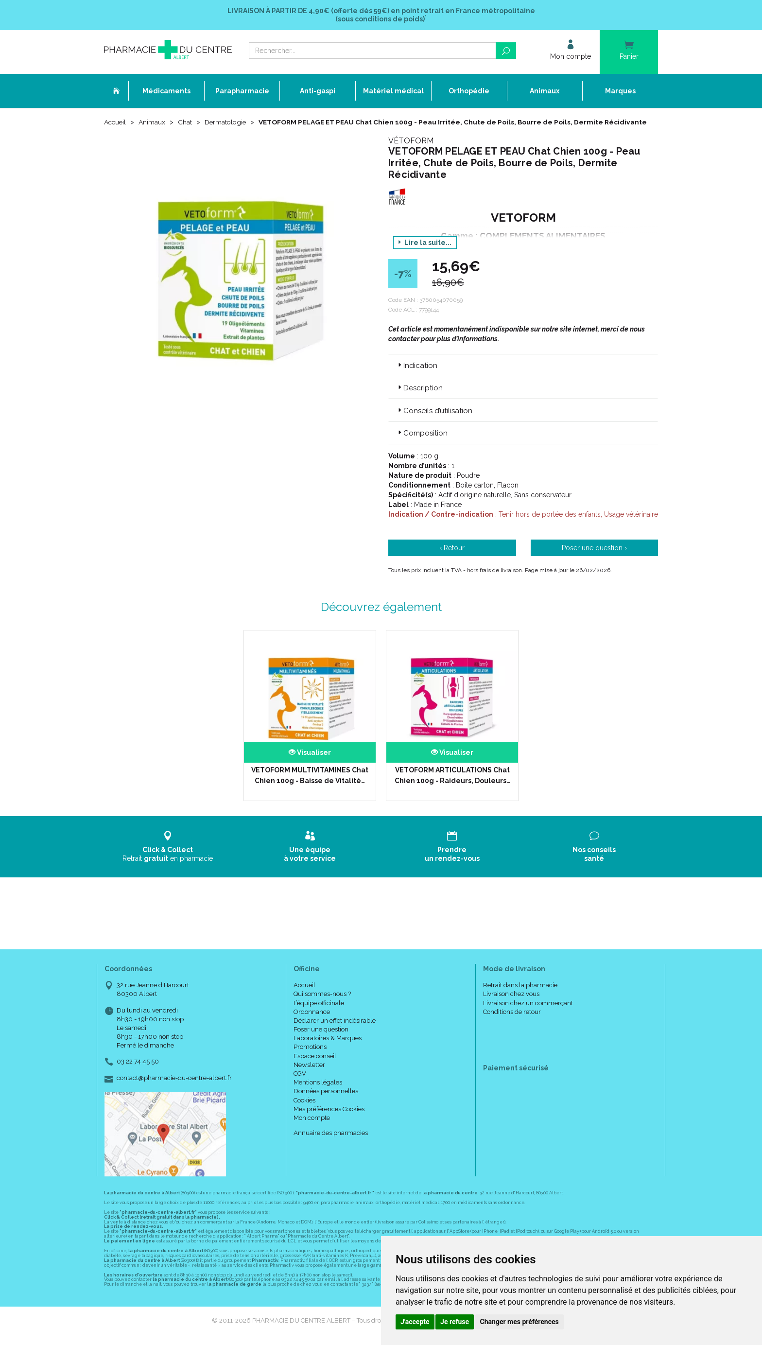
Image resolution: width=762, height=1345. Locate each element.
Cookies (304, 1110)
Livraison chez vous (511, 1004)
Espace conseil (315, 1065)
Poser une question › (594, 557)
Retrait (168, 856)
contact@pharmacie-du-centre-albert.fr (174, 1087)
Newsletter (309, 1074)
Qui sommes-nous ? (322, 1004)
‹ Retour (452, 557)
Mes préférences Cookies (329, 1118)
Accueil (115, 122)
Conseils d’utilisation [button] (434, 420)
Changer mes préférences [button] (519, 1322)
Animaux (153, 122)
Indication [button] (416, 375)
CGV (300, 1083)
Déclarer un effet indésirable (335, 1030)
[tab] (523, 374)
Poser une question (321, 1039)
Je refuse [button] (454, 1322)
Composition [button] (422, 442)
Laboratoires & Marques (328, 1048)
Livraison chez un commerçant (528, 1012)
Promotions (310, 1057)
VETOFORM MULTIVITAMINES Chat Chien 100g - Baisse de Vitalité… (309, 785)
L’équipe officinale (319, 1012)
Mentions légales (318, 1092)
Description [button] (419, 398)
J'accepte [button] (415, 1322)
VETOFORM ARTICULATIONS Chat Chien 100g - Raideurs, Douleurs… (452, 785)
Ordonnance (312, 1021)
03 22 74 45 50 (138, 1071)
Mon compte (312, 1127)
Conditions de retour (512, 1021)
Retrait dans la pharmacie (520, 995)
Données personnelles (326, 1101)
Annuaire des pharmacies (331, 1143)
